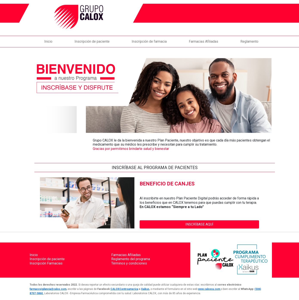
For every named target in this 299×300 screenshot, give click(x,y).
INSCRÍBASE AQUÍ (199, 224)
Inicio (48, 41)
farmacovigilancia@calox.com (48, 289)
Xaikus (145, 289)
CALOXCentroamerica (124, 289)
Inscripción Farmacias (46, 263)
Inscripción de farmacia (149, 41)
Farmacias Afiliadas (203, 41)
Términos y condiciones (129, 263)
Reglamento (249, 41)
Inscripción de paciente (92, 41)
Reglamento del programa (130, 259)
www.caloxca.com (209, 289)
